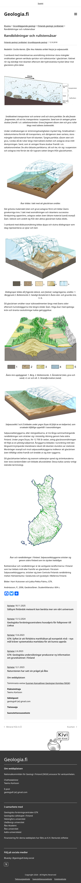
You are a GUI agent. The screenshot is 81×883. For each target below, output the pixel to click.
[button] (75, 14)
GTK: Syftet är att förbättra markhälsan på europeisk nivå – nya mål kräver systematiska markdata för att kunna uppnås (40, 640)
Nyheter (11, 605)
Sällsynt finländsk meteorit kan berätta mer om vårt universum (40, 609)
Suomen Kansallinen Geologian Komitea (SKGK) (48, 683)
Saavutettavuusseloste (42, 879)
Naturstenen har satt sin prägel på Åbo (27, 671)
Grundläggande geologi (24, 26)
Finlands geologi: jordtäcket (51, 26)
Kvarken (72, 726)
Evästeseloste (60, 879)
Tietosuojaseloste (22, 879)
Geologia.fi (16, 14)
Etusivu (7, 26)
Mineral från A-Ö (13, 726)
